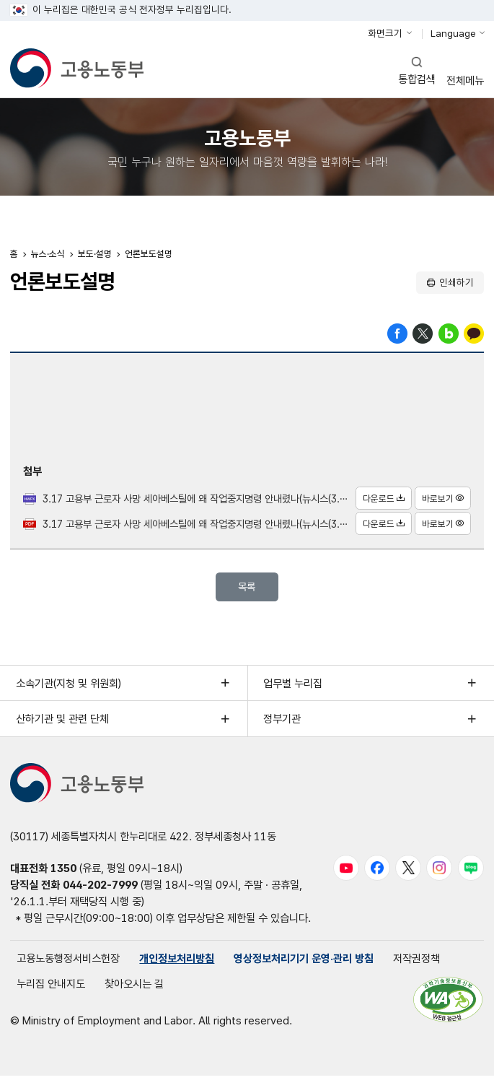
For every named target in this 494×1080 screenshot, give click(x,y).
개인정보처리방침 (176, 962)
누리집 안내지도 (51, 988)
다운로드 (382, 500)
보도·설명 (95, 256)
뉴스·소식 (48, 256)
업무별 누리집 (292, 686)
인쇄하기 (456, 283)
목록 (246, 589)
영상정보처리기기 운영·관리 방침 (304, 962)
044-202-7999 (100, 888)
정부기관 (282, 722)
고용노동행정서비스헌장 (68, 962)
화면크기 (385, 33)
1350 (63, 872)
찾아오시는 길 (134, 988)
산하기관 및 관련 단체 (62, 722)
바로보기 (441, 500)
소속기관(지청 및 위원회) (68, 686)
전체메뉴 (465, 71)
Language (453, 33)
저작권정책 (416, 962)
